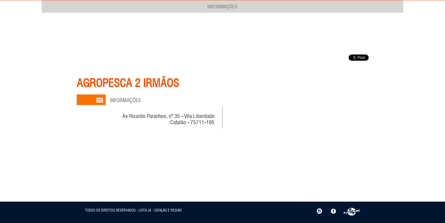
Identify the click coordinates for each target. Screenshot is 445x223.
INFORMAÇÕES (222, 6)
